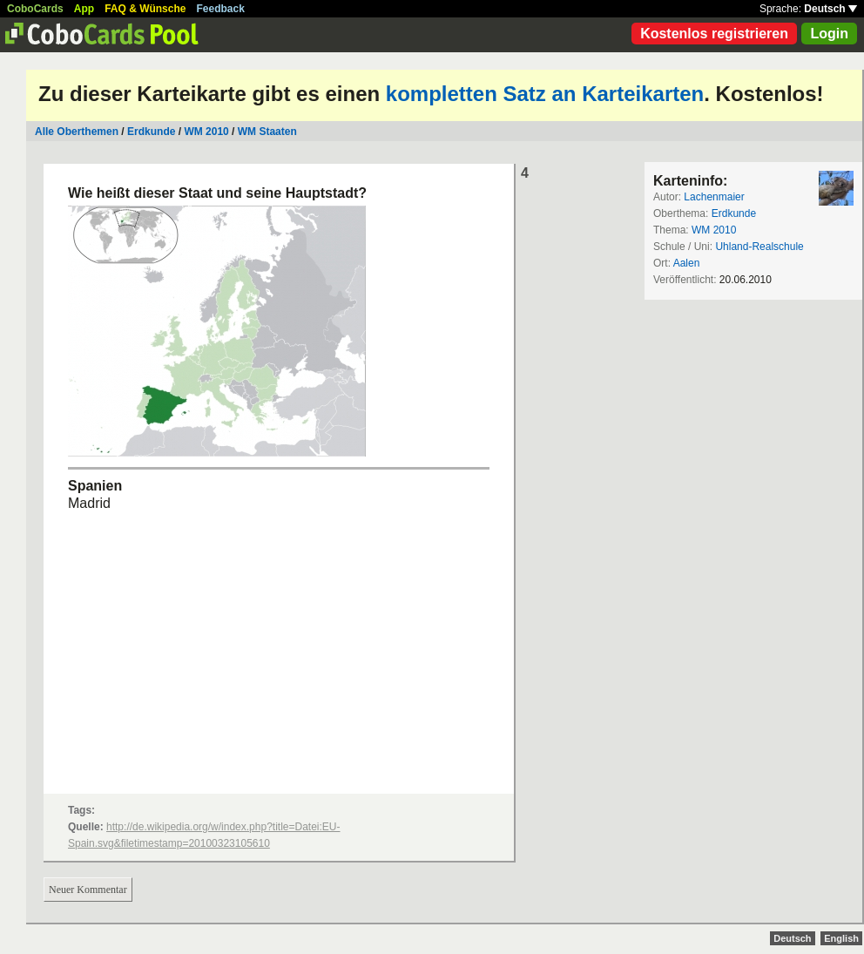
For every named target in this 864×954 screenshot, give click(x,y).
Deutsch (830, 9)
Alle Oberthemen (76, 131)
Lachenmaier (714, 197)
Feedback (221, 9)
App (84, 9)
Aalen (686, 263)
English (841, 938)
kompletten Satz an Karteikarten (545, 93)
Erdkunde (151, 131)
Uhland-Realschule (759, 246)
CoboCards (35, 9)
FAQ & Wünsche (145, 9)
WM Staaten (267, 131)
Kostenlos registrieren (714, 33)
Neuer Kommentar (88, 889)
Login (829, 33)
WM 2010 (206, 131)
